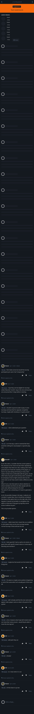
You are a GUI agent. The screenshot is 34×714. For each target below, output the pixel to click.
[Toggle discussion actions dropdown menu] (32, 2)
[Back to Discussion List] (1, 2)
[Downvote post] (26, 375)
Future (5, 388)
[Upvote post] (22, 375)
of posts (17, 2)
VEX (4, 370)
